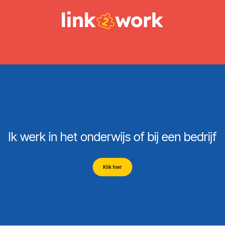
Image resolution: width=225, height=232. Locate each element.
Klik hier (112, 167)
